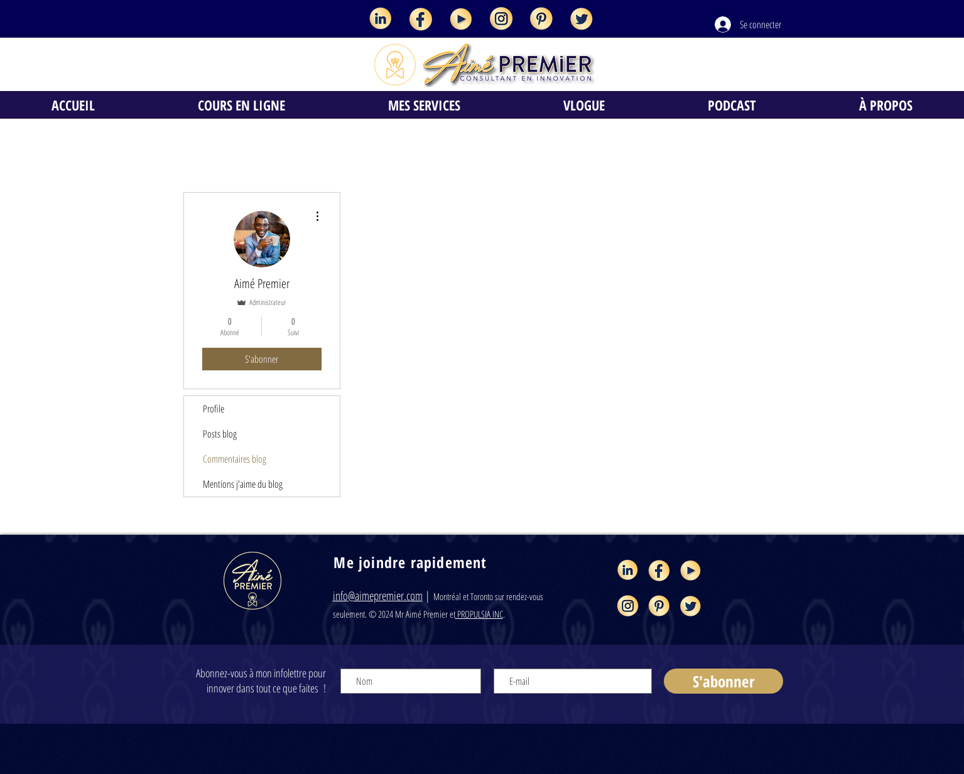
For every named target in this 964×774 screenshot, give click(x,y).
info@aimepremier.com (378, 596)
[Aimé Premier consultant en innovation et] (380, 18)
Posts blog (220, 434)
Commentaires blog (234, 459)
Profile (213, 409)
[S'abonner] (723, 681)
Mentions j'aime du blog (243, 484)
